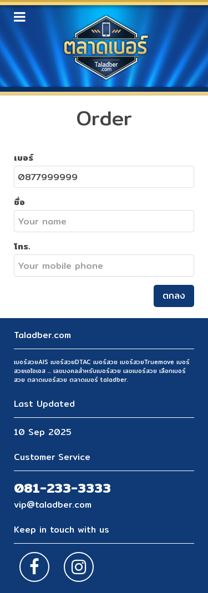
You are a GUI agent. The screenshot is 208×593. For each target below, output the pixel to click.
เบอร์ (23, 157)
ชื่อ (19, 201)
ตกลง (174, 296)
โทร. (22, 246)
